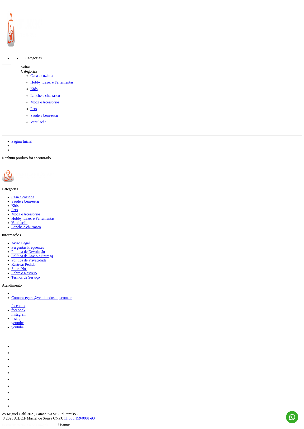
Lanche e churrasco (45, 95)
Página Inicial (21, 141)
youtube (17, 323)
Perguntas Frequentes (27, 247)
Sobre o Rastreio (24, 273)
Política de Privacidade (29, 260)
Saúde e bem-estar (44, 115)
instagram (18, 314)
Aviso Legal (20, 243)
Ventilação (38, 122)
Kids (34, 89)
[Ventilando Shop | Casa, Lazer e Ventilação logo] (24, 45)
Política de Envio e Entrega (32, 256)
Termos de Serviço (25, 277)
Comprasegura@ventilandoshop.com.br (41, 298)
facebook (18, 306)
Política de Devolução (28, 252)
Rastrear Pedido (23, 264)
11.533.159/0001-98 (79, 418)
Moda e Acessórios (44, 102)
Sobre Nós (19, 269)
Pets (33, 109)
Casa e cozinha (41, 76)
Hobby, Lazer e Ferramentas (51, 82)
